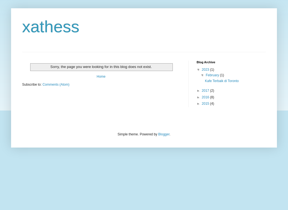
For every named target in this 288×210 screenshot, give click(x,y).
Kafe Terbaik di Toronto (222, 81)
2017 (206, 91)
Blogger (163, 134)
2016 (206, 97)
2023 (206, 70)
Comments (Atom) (55, 84)
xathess (50, 26)
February (213, 75)
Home (101, 76)
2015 (206, 104)
